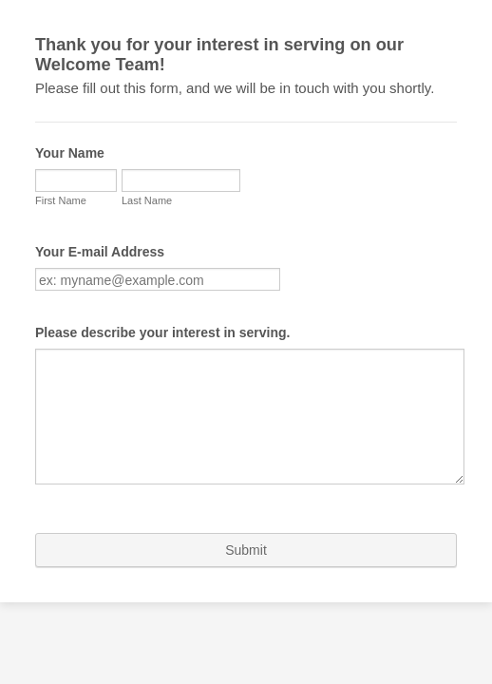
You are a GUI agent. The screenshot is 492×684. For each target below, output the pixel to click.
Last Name (51, 230)
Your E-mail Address (90, 258)
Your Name (60, 141)
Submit (246, 552)
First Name (51, 189)
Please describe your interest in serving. (153, 339)
